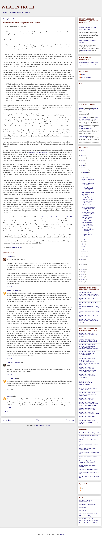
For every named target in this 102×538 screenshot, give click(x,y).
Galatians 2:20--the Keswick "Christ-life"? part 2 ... (87, 201)
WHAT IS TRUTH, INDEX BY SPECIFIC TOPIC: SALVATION (87, 409)
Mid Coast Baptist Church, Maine (88, 469)
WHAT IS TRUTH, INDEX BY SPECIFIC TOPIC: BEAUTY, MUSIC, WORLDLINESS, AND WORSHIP (88, 340)
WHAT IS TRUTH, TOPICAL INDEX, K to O (89, 307)
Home (38, 420)
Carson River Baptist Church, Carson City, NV (87, 449)
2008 (82, 274)
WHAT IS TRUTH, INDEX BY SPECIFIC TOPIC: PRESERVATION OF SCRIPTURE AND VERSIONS (88, 404)
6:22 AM (9, 286)
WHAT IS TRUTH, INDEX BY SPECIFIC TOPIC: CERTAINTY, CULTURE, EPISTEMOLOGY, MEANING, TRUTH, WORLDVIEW (88, 347)
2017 (82, 163)
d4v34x (9, 257)
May (83, 246)
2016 (82, 165)
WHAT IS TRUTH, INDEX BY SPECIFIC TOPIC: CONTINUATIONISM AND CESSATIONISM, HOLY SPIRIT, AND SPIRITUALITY (89, 361)
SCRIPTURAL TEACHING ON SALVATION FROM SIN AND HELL (88, 519)
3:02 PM (9, 374)
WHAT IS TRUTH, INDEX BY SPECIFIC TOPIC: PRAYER (87, 399)
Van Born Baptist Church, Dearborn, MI (89, 477)
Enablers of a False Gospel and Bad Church (87, 234)
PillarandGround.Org (85, 516)
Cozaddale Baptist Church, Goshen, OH (89, 453)
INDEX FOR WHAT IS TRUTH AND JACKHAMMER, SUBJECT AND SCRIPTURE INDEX (88, 27)
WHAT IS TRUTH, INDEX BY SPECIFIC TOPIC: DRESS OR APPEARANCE (87, 376)
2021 (82, 153)
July (83, 241)
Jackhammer (82, 507)
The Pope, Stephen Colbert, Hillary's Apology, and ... (87, 219)
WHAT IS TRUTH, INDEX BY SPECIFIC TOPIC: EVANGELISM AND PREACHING (88, 388)
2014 (82, 259)
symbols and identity (85, 128)
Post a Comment (10, 412)
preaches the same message (38, 152)
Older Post (70, 420)
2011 (82, 267)
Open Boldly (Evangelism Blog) (88, 513)
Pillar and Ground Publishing (87, 40)
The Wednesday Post (88, 192)
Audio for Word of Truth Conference (89, 65)
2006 (82, 279)
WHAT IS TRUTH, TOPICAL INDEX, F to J (89, 303)
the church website (86, 50)
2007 (82, 277)
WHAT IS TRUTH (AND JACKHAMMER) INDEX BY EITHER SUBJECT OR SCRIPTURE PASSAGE (89, 294)
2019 (82, 158)
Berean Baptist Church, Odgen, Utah (89, 433)
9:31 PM (9, 408)
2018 (82, 160)
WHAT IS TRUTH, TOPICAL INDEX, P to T (89, 311)
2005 (82, 282)
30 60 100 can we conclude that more (88, 118)
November (85, 172)
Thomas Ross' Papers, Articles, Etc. (88, 523)
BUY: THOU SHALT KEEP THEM (87, 505)
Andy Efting (82, 136)
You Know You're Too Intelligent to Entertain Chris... (88, 196)
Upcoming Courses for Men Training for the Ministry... (88, 214)
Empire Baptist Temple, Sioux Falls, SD (89, 457)
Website (81, 42)
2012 (82, 264)
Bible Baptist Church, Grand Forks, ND (89, 440)
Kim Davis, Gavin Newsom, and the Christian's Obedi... (88, 224)
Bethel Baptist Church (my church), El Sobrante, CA (89, 436)
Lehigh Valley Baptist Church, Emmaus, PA (87, 465)
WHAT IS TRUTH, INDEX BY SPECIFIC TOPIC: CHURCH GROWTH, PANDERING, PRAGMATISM (87, 354)
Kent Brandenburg (13, 363)
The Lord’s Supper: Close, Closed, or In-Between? (88, 229)
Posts (82, 488)
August (84, 239)
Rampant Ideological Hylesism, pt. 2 (88, 180)
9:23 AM (9, 359)
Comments (84, 491)
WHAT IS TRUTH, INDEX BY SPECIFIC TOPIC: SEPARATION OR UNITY (88, 422)
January (84, 256)
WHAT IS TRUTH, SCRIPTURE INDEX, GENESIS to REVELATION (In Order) (88, 321)
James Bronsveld (12, 290)
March (84, 251)
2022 (82, 150)
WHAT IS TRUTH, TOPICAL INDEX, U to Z (89, 316)
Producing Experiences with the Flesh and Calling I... (88, 208)
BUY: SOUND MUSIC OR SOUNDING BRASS (86, 501)
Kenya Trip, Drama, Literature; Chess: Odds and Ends (87, 188)
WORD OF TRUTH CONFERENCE (88, 62)
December (85, 170)
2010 (82, 269)
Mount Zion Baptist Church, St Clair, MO (89, 472)
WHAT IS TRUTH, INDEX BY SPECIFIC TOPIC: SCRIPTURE (87, 417)
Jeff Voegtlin (82, 510)
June (83, 244)
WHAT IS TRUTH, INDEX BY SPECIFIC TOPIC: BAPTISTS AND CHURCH (88, 335)
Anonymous (82, 117)
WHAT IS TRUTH (18, 7)
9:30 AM (9, 392)
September (85, 177)
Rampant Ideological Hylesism (88, 184)
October (84, 175)
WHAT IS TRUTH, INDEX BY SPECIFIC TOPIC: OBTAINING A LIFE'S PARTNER (88, 394)
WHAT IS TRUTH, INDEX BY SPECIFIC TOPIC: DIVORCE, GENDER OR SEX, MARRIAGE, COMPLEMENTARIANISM (87, 369)
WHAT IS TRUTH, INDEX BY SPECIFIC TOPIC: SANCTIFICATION (89, 413)
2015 (82, 168)
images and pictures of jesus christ (89, 109)
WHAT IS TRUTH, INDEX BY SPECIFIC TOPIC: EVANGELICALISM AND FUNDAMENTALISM (87, 382)
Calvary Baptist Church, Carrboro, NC (88, 444)
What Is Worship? (87, 205)
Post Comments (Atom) (42, 426)
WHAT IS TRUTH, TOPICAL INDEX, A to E (89, 299)
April (84, 249)
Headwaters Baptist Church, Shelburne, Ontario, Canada (87, 461)
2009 (82, 272)
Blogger (61, 534)
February (85, 254)
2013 (82, 262)
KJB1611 (9, 396)
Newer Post (7, 420)
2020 (82, 155)
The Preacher (11, 378)
